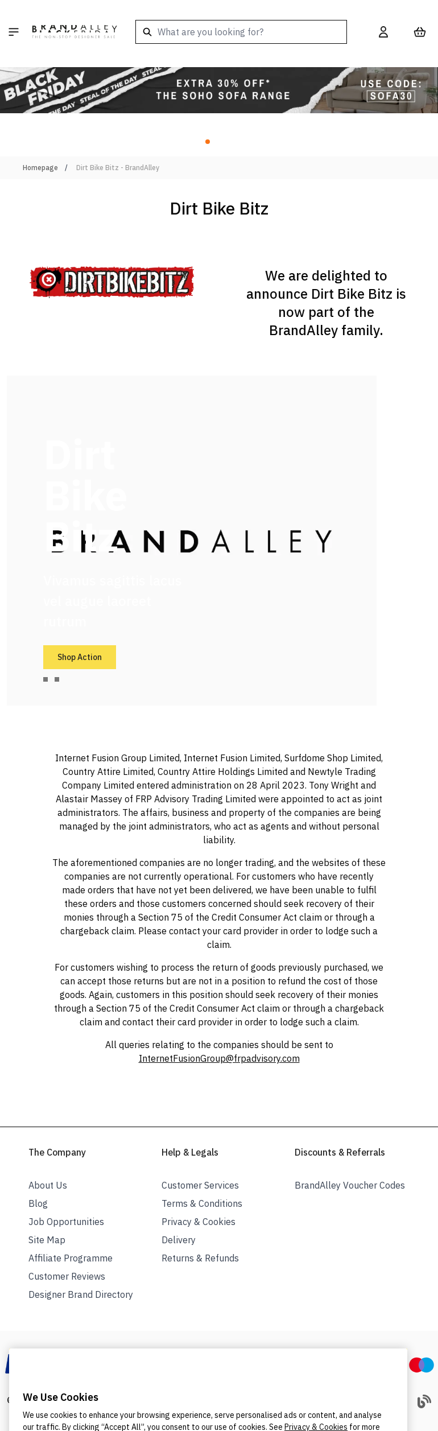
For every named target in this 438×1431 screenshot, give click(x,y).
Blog (38, 1203)
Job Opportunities (66, 1221)
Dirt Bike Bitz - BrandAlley (117, 167)
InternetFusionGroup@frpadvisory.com (219, 1058)
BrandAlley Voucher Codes (350, 1185)
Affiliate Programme (70, 1258)
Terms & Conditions (202, 1203)
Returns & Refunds (200, 1258)
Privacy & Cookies (198, 1221)
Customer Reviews (66, 1276)
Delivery (179, 1240)
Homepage (40, 167)
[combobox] (241, 32)
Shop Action (79, 657)
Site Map (46, 1240)
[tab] (45, 679)
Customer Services (200, 1185)
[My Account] (383, 32)
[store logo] (74, 32)
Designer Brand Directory (80, 1294)
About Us (47, 1185)
